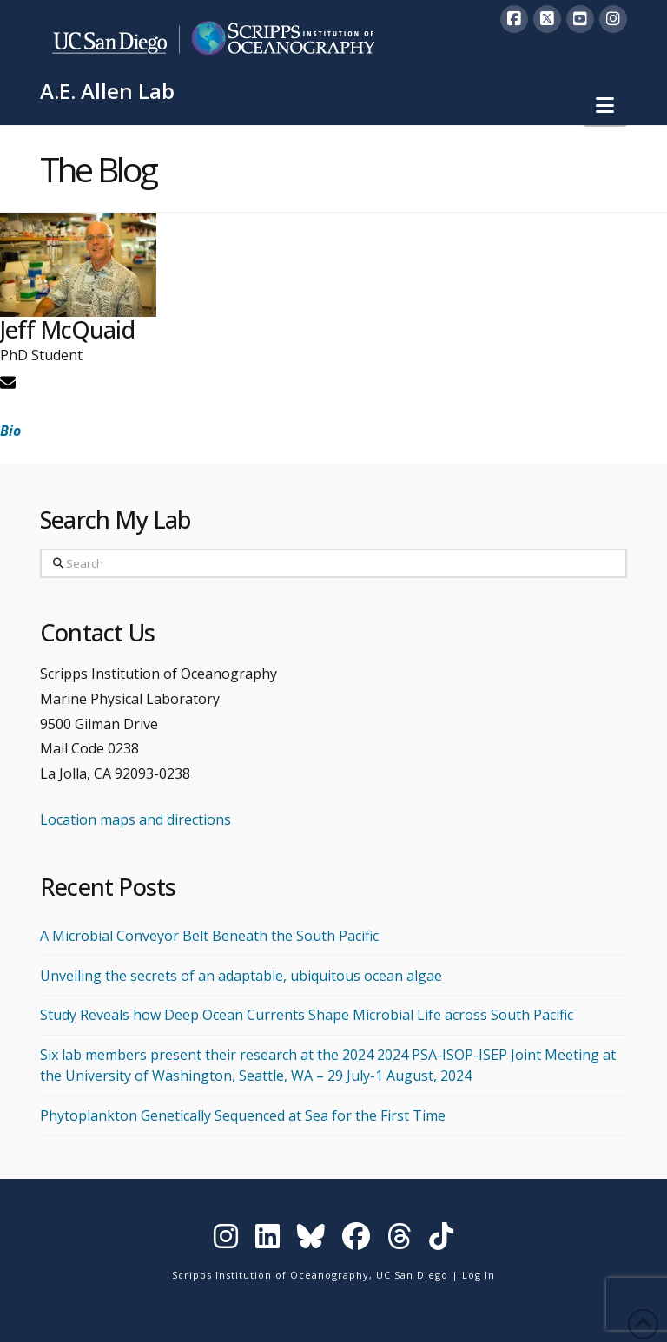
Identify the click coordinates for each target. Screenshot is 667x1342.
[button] (605, 105)
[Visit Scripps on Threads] (399, 1240)
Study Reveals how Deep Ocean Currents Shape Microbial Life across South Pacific (306, 1014)
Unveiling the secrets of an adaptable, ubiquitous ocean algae (241, 975)
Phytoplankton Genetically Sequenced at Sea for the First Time (243, 1115)
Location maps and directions (135, 819)
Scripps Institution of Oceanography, (272, 1274)
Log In (478, 1274)
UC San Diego (412, 1274)
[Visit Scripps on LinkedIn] (267, 1240)
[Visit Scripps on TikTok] (441, 1240)
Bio (10, 430)
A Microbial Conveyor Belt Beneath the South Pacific (209, 935)
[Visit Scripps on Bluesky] (311, 1240)
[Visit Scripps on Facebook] (356, 1240)
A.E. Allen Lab (107, 91)
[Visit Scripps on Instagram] (226, 1240)
